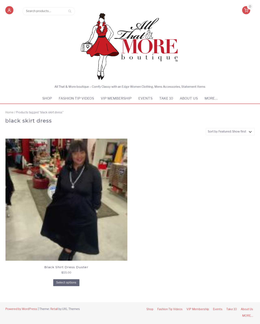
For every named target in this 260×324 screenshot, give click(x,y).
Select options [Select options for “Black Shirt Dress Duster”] (66, 282)
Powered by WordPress (21, 309)
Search (70, 11)
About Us (189, 98)
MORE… (211, 98)
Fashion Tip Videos (76, 98)
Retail (54, 309)
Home (9, 112)
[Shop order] (230, 131)
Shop (47, 98)
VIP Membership (116, 98)
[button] (9, 11)
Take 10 (166, 98)
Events (145, 98)
